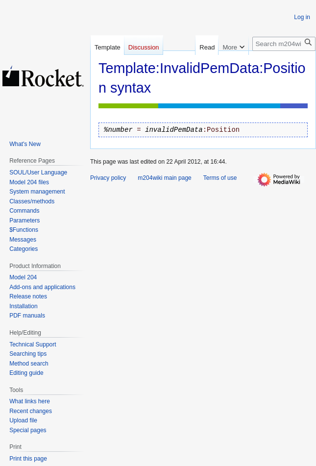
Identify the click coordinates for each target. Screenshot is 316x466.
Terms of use (220, 177)
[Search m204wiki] (284, 44)
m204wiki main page (164, 177)
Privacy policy (108, 177)
